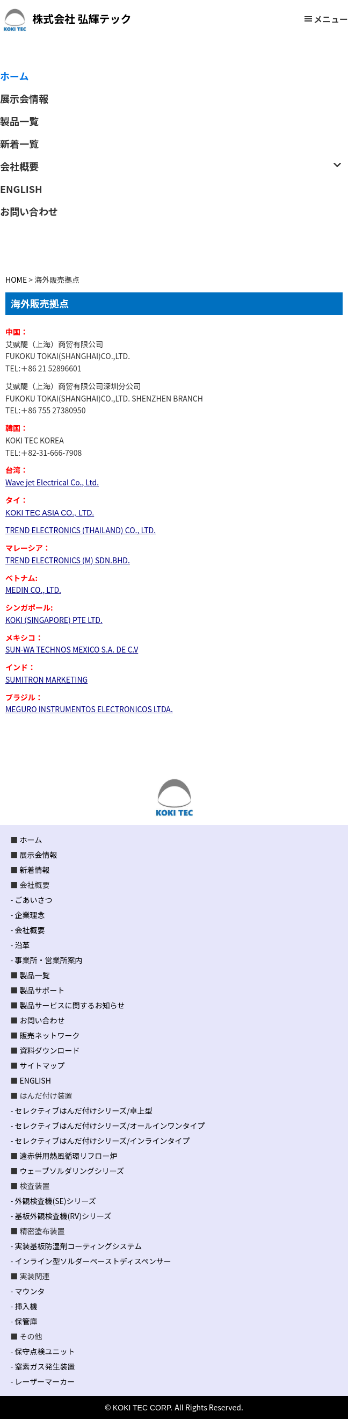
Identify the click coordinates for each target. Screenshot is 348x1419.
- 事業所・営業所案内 (46, 960)
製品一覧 (35, 975)
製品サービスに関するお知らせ (72, 1005)
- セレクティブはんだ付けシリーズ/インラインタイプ (100, 1140)
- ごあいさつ (31, 899)
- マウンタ (27, 1291)
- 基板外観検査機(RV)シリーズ (60, 1215)
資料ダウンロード (50, 1050)
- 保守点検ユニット (42, 1351)
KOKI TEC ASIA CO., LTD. (49, 512)
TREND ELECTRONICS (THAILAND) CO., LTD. (80, 530)
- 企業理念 (27, 914)
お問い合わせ (42, 1020)
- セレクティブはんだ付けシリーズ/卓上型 (81, 1110)
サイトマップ (42, 1065)
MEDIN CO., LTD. (33, 589)
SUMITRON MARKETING (46, 679)
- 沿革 (20, 945)
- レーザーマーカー (42, 1381)
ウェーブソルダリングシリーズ (72, 1170)
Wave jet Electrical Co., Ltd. (52, 482)
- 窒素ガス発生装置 (42, 1366)
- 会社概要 (27, 929)
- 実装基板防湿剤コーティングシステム (76, 1246)
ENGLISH (35, 1080)
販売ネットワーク (50, 1035)
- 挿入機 (23, 1306)
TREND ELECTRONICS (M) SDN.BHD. (67, 560)
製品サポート (42, 990)
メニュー (331, 18)
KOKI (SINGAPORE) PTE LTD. (54, 619)
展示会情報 (38, 854)
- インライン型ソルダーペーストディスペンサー (90, 1261)
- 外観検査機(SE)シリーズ (53, 1200)
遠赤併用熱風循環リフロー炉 (69, 1155)
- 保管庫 (23, 1321)
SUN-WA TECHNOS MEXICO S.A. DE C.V (71, 649)
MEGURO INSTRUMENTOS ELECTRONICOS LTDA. (89, 709)
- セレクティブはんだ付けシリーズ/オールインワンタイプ (107, 1125)
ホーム (31, 839)
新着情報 (35, 869)
